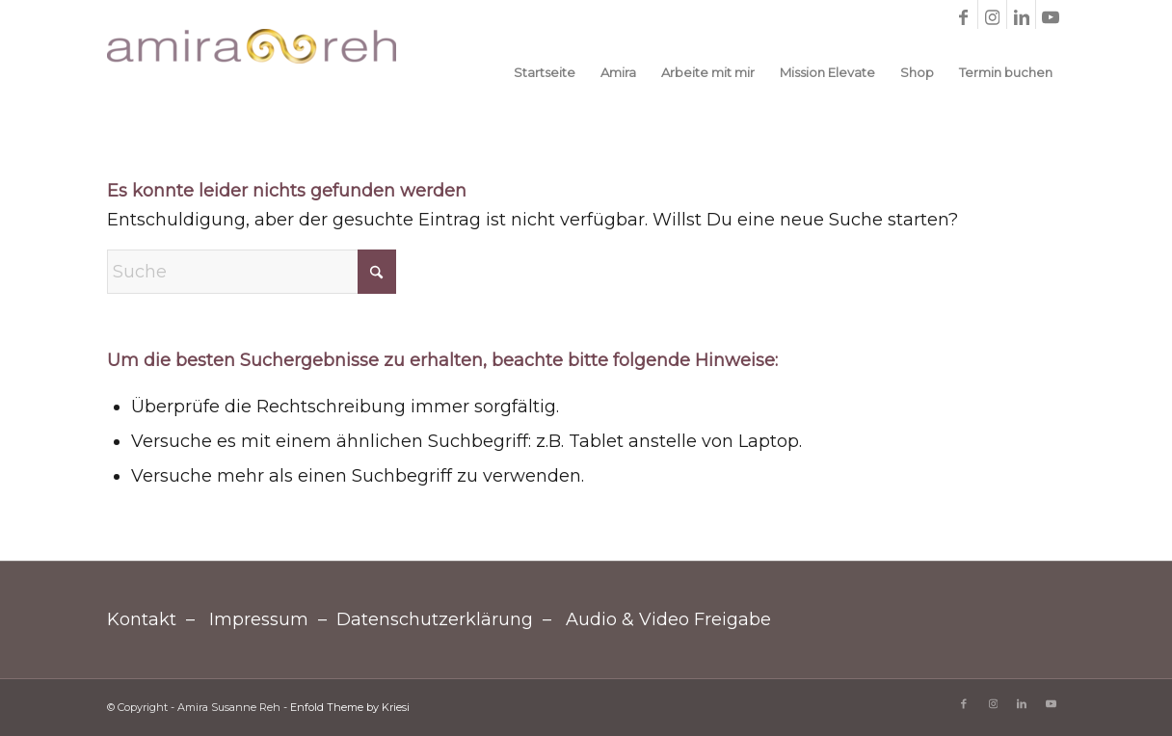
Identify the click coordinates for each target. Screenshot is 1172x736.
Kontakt (141, 619)
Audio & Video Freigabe (668, 619)
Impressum (258, 619)
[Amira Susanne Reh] (251, 72)
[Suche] (251, 272)
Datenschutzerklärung (434, 619)
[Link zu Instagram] (992, 14)
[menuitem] (544, 72)
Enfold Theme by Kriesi (350, 707)
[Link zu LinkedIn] (1021, 14)
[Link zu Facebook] (963, 14)
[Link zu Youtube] (1050, 14)
